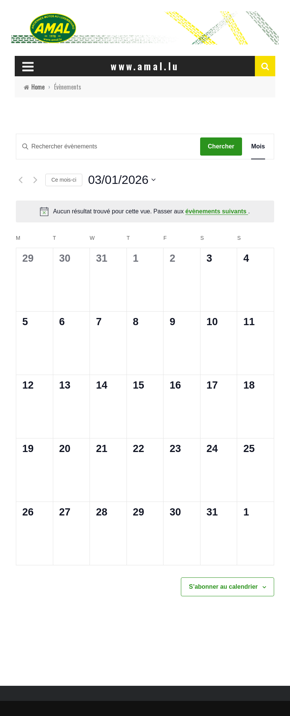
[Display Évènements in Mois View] (258, 146)
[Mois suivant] (35, 179)
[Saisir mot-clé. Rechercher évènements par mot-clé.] (108, 146)
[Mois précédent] (20, 179)
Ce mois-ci (63, 180)
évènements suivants (216, 211)
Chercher (221, 146)
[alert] (145, 211)
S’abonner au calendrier (223, 586)
